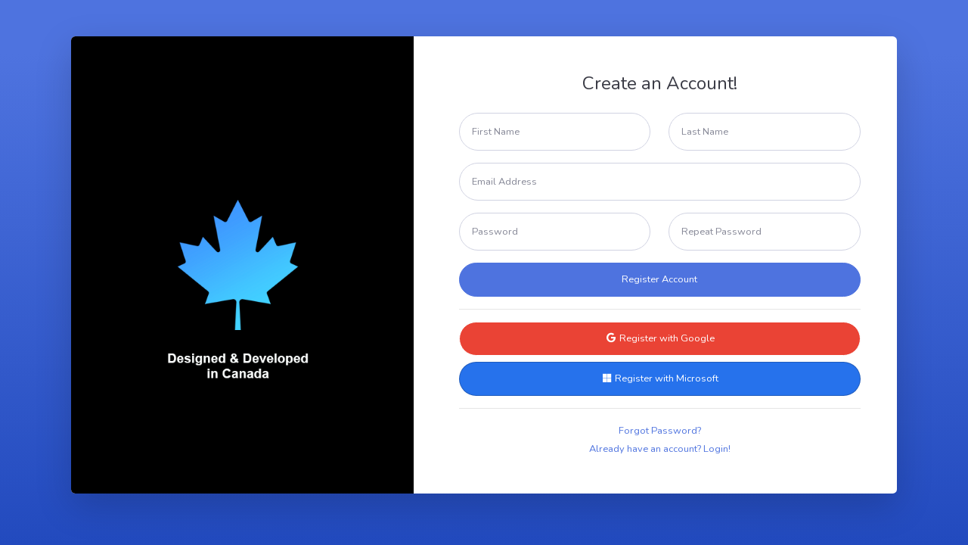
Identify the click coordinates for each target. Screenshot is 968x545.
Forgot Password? (660, 431)
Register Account (659, 279)
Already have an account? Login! (660, 449)
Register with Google (660, 338)
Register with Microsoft (659, 378)
